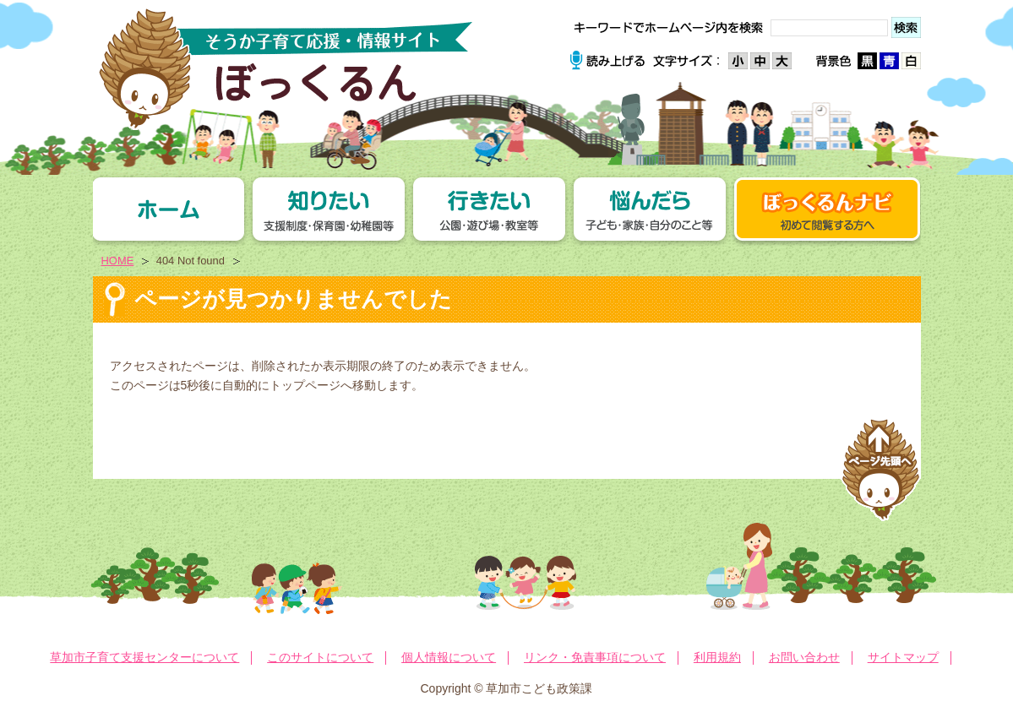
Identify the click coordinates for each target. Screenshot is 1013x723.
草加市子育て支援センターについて (144, 657)
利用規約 (717, 657)
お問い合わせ (804, 657)
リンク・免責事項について (595, 657)
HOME (117, 260)
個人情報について (448, 657)
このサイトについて (320, 657)
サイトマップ (903, 657)
